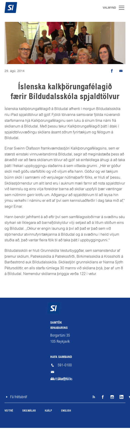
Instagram (111, 397)
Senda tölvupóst (120, 70)
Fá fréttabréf (18, 397)
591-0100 (65, 365)
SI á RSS (93, 397)
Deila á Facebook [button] (111, 70)
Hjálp (48, 411)
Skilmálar (29, 411)
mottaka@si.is (65, 372)
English (66, 411)
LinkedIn (120, 397)
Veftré (9, 411)
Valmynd (123, 7)
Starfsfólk (64, 379)
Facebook (102, 397)
